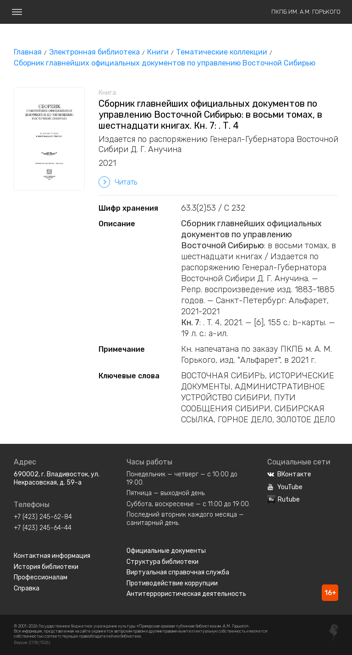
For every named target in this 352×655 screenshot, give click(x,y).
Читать (118, 182)
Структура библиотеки (162, 562)
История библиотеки (46, 567)
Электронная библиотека (94, 52)
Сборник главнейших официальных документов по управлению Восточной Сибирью (164, 63)
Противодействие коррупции (172, 583)
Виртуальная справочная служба (177, 572)
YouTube (284, 487)
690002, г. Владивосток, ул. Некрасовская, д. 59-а (56, 478)
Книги (158, 52)
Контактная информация (52, 556)
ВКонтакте (289, 474)
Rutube (283, 499)
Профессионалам (40, 577)
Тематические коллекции (221, 52)
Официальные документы (166, 551)
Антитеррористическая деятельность (186, 594)
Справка (26, 588)
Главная (28, 52)
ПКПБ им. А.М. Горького (306, 11)
